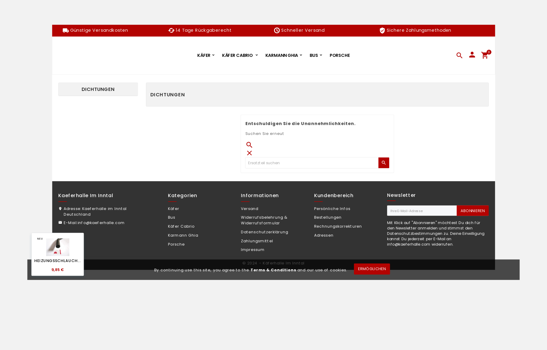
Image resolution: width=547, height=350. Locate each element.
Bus (171, 217)
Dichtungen (98, 89)
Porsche (176, 244)
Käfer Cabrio (181, 226)
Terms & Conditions (273, 270)
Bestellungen (328, 217)
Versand (249, 208)
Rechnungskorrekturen (338, 226)
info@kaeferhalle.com (101, 222)
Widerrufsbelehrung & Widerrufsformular (264, 220)
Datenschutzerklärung (264, 232)
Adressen (324, 235)
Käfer (173, 208)
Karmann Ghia (183, 235)
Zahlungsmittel (257, 241)
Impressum (253, 249)
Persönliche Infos (332, 208)
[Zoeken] (311, 162)
